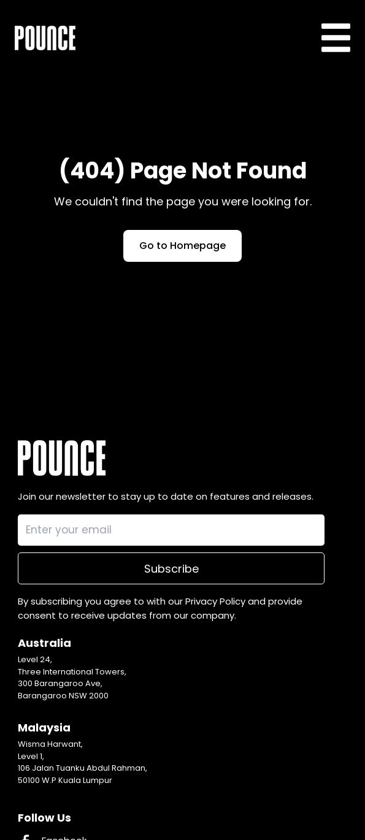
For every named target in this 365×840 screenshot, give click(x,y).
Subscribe (171, 568)
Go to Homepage (182, 246)
